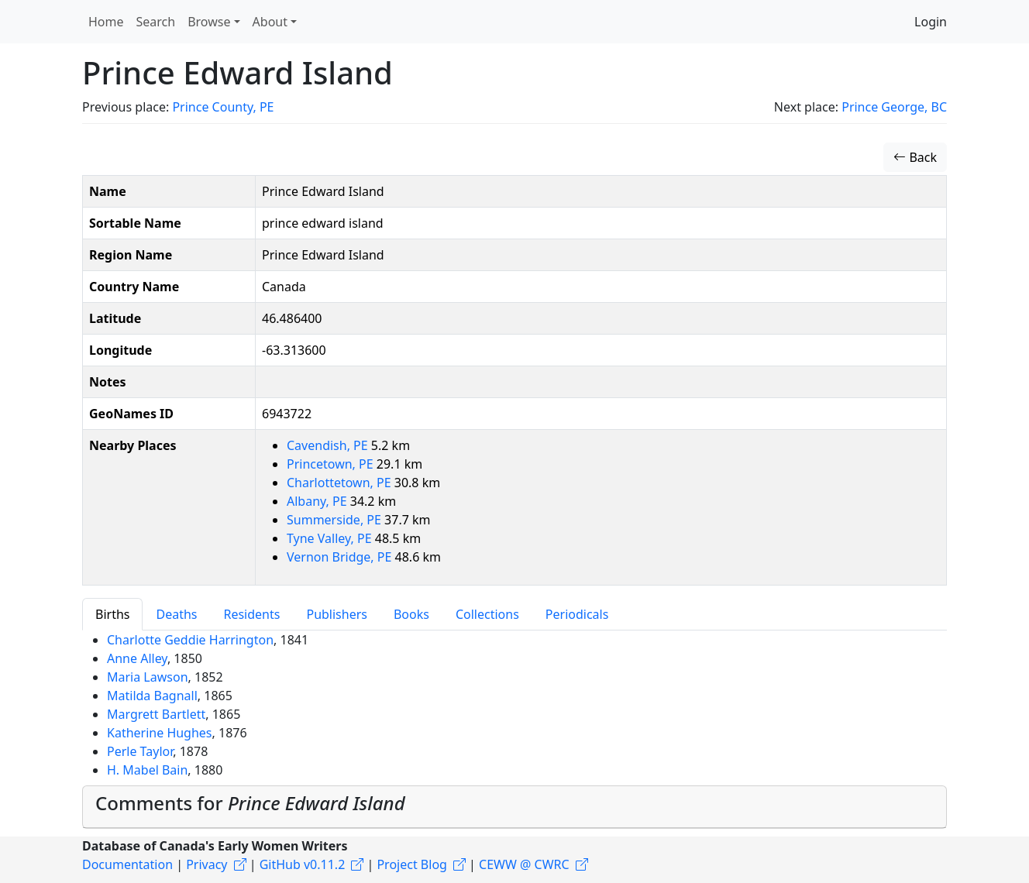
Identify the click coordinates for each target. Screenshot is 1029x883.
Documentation (127, 864)
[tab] (514, 807)
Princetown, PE (332, 463)
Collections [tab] (487, 614)
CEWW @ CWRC (524, 864)
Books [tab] (411, 614)
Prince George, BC (894, 106)
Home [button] (106, 21)
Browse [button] (209, 21)
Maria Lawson (147, 676)
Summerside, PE (335, 519)
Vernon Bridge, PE (341, 556)
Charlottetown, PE (340, 482)
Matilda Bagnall (152, 695)
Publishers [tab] (336, 614)
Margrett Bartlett (156, 714)
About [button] (270, 21)
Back (915, 157)
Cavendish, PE (329, 445)
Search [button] (156, 21)
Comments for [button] (250, 803)
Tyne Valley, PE (331, 538)
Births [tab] (112, 614)
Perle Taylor (140, 751)
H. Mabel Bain (147, 769)
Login (930, 21)
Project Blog (411, 864)
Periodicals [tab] (577, 614)
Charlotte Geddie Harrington (190, 639)
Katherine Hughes (159, 732)
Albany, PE (318, 501)
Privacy (206, 864)
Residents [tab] (251, 614)
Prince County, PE (223, 106)
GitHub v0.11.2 (303, 864)
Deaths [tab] (176, 614)
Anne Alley (137, 658)
